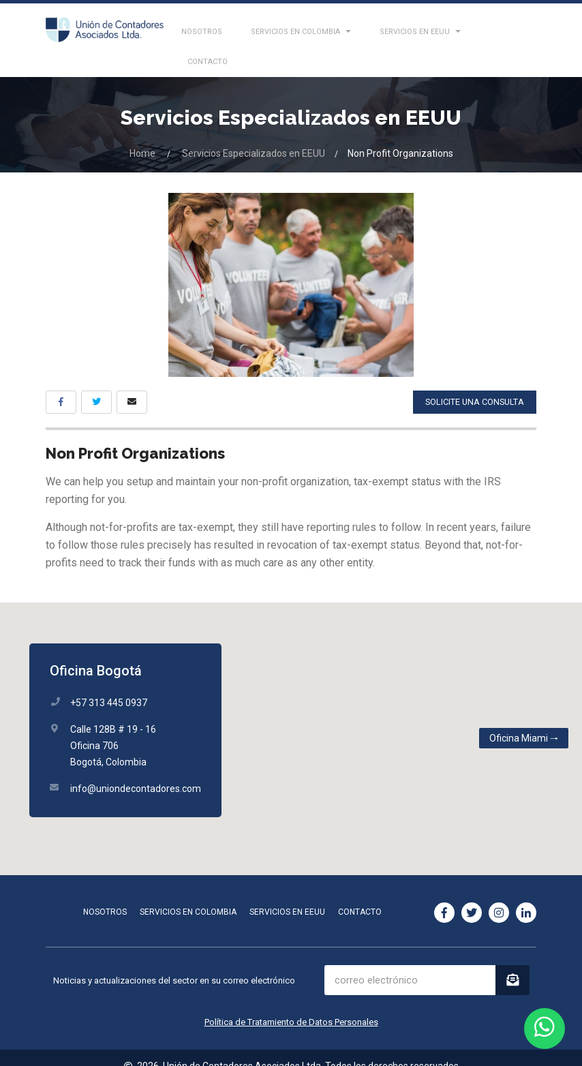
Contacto (360, 894)
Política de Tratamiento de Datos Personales (291, 1004)
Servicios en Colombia (188, 894)
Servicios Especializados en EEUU (253, 135)
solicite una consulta (472, 384)
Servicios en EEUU (287, 894)
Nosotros (105, 894)
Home (142, 135)
